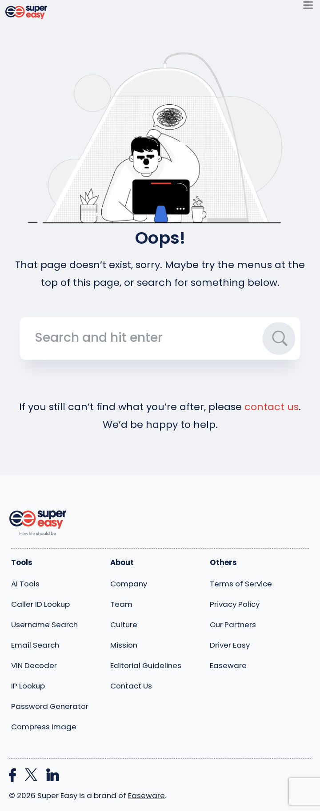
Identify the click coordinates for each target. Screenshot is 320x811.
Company (128, 583)
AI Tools (25, 583)
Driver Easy (230, 645)
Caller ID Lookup (40, 604)
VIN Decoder (34, 665)
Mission (123, 645)
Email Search (35, 645)
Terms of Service (241, 583)
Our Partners (233, 624)
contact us (271, 407)
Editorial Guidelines (145, 665)
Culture (123, 624)
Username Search (44, 624)
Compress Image (43, 726)
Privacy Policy (235, 604)
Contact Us (131, 685)
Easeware (228, 665)
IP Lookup (28, 685)
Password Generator (49, 706)
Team (121, 604)
